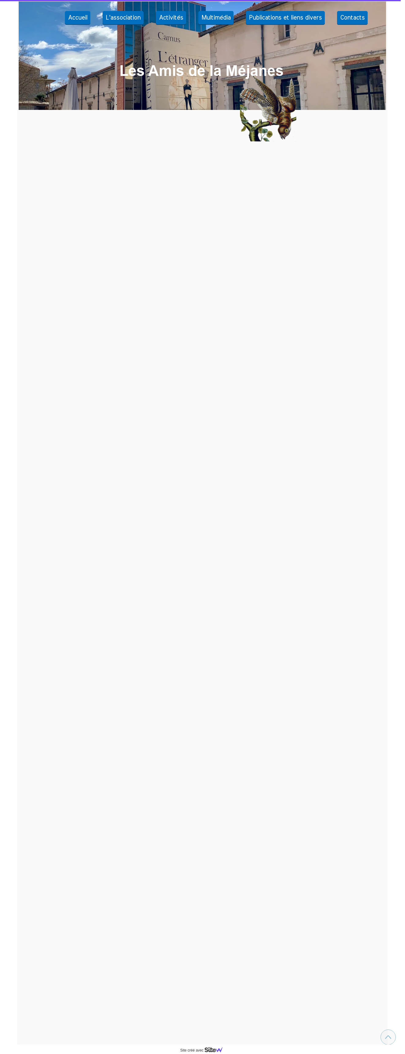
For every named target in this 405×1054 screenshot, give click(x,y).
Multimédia (216, 18)
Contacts (352, 18)
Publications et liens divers (285, 18)
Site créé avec (203, 1050)
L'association (123, 18)
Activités (171, 18)
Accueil (77, 18)
